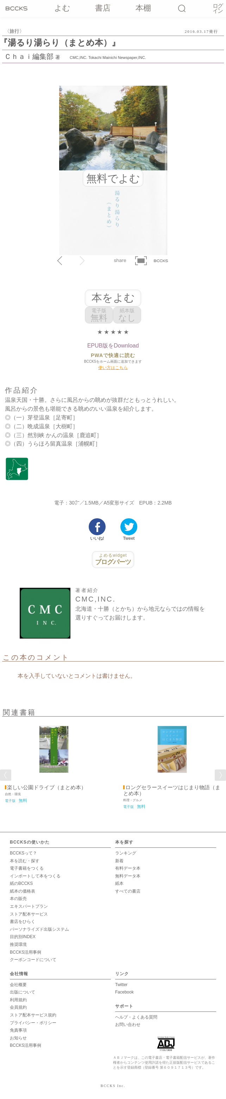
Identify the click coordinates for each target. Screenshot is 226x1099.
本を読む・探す (24, 860)
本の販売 (18, 898)
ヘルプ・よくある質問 (136, 1017)
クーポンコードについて (33, 959)
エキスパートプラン (29, 906)
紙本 (119, 883)
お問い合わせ (127, 1024)
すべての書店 (127, 891)
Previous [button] (5, 775)
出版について (22, 992)
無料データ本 (127, 876)
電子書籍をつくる (27, 868)
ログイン (217, 9)
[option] (54, 762)
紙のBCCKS (21, 883)
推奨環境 (18, 944)
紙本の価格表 (22, 891)
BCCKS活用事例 (25, 952)
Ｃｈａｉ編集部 (29, 56)
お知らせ (18, 1037)
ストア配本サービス (29, 914)
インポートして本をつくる (35, 876)
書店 (103, 8)
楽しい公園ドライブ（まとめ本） (46, 787)
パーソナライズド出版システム (39, 929)
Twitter (121, 984)
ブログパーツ (113, 559)
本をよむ (113, 297)
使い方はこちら (113, 367)
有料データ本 (127, 868)
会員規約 (18, 1007)
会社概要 (18, 984)
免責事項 (18, 1030)
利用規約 (18, 999)
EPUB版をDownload (113, 346)
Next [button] (220, 775)
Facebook (124, 992)
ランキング (125, 853)
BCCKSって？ (23, 853)
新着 (119, 860)
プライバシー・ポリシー (33, 1022)
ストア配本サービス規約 (33, 1015)
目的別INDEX (23, 936)
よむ (62, 8)
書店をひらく (22, 921)
